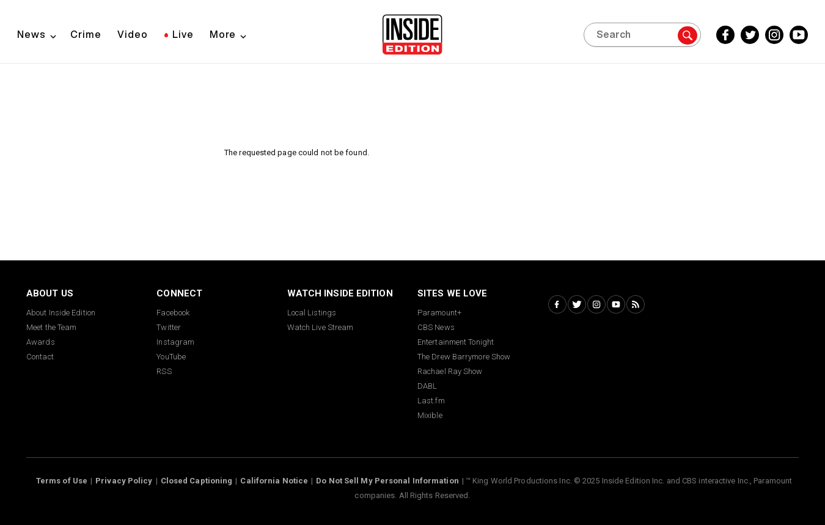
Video (132, 34)
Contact (40, 356)
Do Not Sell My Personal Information (387, 480)
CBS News (436, 327)
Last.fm (431, 400)
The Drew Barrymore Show (463, 356)
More (223, 34)
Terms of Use (61, 480)
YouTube (171, 356)
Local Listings (311, 312)
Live (183, 34)
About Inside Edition (60, 312)
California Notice (274, 480)
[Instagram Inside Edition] (774, 35)
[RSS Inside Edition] (635, 304)
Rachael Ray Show (450, 371)
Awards (40, 342)
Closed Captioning (197, 480)
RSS (163, 371)
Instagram (175, 342)
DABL (427, 386)
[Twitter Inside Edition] (750, 35)
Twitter (168, 327)
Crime (85, 34)
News (31, 34)
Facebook (172, 312)
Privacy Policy (123, 480)
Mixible (429, 415)
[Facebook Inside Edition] (725, 35)
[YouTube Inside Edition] (799, 35)
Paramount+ (439, 312)
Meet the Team (51, 327)
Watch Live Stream (320, 327)
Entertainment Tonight (455, 342)
